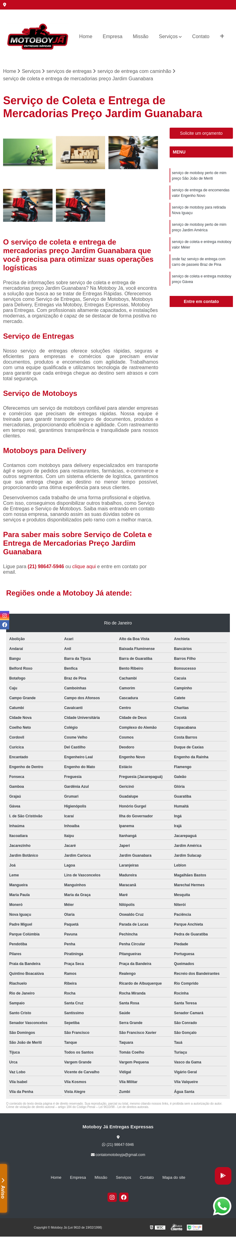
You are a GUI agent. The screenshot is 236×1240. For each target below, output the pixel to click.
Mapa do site (173, 1177)
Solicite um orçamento (201, 133)
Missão (140, 36)
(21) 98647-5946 (46, 566)
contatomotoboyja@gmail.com (118, 1155)
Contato (200, 36)
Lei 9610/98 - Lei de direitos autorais (123, 1107)
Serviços (168, 36)
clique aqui (84, 566)
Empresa (112, 36)
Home (85, 36)
